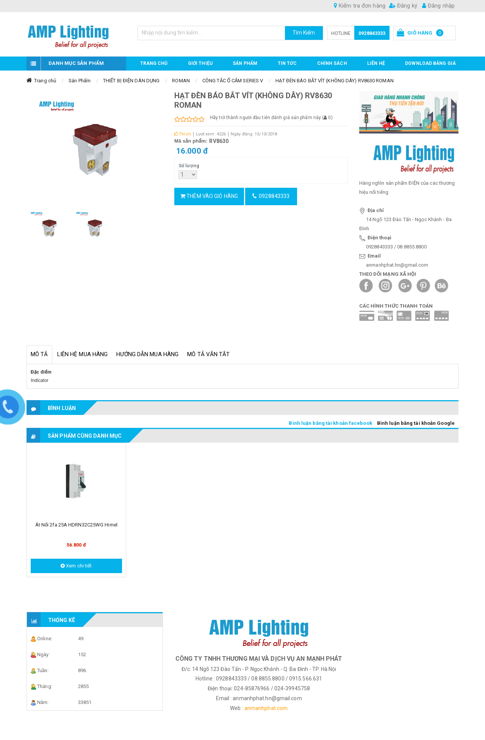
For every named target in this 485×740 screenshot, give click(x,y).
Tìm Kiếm (304, 33)
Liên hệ (376, 63)
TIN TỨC (287, 63)
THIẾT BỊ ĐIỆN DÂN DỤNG (131, 80)
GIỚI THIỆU (200, 63)
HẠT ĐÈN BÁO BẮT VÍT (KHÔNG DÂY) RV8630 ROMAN (334, 80)
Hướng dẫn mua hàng (147, 354)
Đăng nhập (438, 5)
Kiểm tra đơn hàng (359, 5)
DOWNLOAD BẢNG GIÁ (430, 63)
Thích (182, 134)
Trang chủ (154, 63)
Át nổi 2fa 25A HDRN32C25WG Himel (76, 525)
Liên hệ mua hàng (82, 354)
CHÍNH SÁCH (332, 63)
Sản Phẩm (80, 80)
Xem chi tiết (76, 566)
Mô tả (39, 354)
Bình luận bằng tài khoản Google (416, 423)
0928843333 (371, 33)
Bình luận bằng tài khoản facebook (330, 423)
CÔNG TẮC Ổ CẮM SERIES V (232, 80)
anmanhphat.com (266, 708)
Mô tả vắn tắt (208, 354)
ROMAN (181, 80)
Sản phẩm (245, 63)
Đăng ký (403, 5)
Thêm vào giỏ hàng (209, 196)
